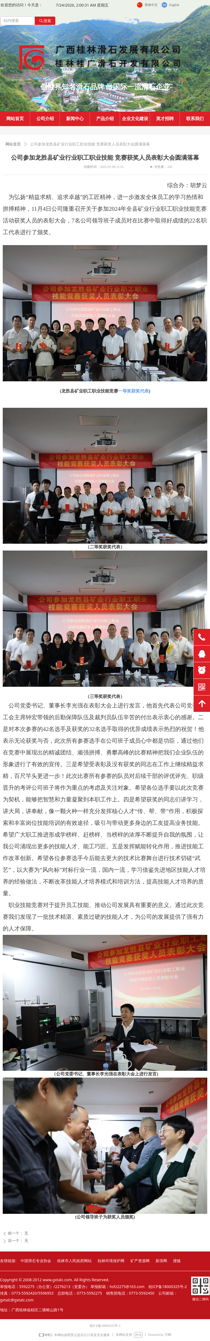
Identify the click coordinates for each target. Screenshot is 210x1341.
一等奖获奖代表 (133, 391)
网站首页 (13, 144)
